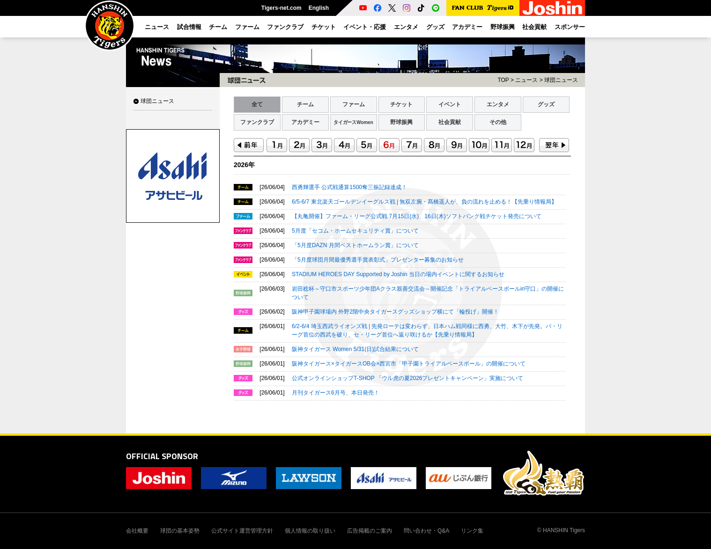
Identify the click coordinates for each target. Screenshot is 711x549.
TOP (503, 80)
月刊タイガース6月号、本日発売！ (335, 392)
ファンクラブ (257, 122)
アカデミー (305, 122)
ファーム (353, 104)
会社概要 (137, 530)
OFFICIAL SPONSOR (162, 456)
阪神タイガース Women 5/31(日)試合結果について (355, 349)
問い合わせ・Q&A (426, 530)
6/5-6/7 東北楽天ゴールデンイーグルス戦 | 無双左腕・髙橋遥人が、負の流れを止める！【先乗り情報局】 (424, 201)
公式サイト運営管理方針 (242, 530)
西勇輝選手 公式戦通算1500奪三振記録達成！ (349, 187)
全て (257, 104)
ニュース (526, 80)
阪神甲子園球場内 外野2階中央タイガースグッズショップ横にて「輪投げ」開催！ (395, 311)
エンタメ (498, 104)
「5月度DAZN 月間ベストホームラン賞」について (355, 245)
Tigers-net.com (281, 8)
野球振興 (401, 122)
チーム (305, 104)
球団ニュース (157, 101)
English (319, 8)
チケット (401, 104)
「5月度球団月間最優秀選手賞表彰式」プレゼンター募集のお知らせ (378, 259)
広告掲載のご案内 (369, 530)
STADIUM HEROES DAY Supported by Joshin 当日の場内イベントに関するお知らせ (398, 274)
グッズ (546, 104)
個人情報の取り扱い (310, 530)
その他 (497, 122)
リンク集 (472, 530)
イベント (449, 104)
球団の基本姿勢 (180, 530)
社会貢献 (449, 122)
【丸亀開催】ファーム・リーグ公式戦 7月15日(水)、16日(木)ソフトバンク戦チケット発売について (416, 216)
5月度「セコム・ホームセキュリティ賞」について (355, 230)
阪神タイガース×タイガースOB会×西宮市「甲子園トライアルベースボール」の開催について (409, 363)
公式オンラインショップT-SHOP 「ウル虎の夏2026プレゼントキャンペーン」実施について (407, 378)
